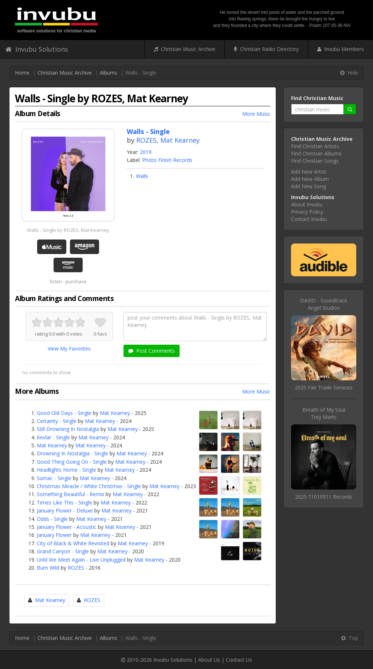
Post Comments (151, 350)
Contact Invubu (309, 218)
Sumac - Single (54, 478)
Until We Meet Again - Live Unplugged (81, 559)
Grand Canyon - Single (63, 551)
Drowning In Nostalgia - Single (72, 453)
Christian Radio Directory (266, 48)
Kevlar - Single (53, 437)
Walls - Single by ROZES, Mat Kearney (68, 230)
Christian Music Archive (184, 48)
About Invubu (306, 204)
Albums (108, 72)
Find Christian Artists (315, 146)
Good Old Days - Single (64, 412)
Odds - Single (52, 518)
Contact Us (239, 659)
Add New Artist (308, 171)
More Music (256, 113)
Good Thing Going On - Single (72, 461)
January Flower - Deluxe (65, 510)
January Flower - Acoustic (67, 526)
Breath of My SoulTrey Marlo (323, 413)
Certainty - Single (56, 420)
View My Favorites (69, 348)
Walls (142, 176)
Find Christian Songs (315, 160)
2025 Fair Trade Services (324, 387)
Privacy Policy (307, 211)
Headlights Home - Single (66, 469)
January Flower (54, 534)
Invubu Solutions (36, 49)
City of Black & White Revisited (73, 543)
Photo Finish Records (167, 160)
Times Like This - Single (64, 502)
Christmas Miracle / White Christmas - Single (89, 486)
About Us (209, 659)
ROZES (146, 140)
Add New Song (308, 186)
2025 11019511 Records (323, 496)
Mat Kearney (180, 140)
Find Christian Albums (316, 153)
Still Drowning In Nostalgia (68, 428)
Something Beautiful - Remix (70, 494)
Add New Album (310, 178)
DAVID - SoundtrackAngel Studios (323, 304)
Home (22, 72)
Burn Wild (48, 567)
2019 (146, 152)
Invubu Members (340, 48)
